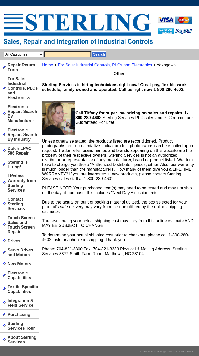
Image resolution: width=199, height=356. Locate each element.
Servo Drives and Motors (20, 252)
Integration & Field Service (20, 303)
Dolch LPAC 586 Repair (19, 150)
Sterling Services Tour (21, 325)
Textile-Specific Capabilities (23, 289)
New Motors (19, 264)
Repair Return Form (21, 67)
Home (47, 65)
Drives (14, 241)
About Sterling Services (22, 339)
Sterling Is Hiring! (18, 164)
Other (119, 73)
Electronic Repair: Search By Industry (22, 135)
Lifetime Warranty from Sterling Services (22, 183)
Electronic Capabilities (19, 275)
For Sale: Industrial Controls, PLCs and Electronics (105, 65)
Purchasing (19, 314)
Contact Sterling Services (16, 204)
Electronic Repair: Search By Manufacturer (22, 114)
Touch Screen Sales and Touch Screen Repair (21, 225)
